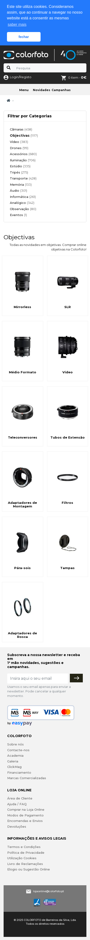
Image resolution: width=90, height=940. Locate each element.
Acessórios (23, 154)
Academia (15, 755)
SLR (67, 307)
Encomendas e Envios (25, 821)
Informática (23, 197)
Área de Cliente (19, 798)
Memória (21, 184)
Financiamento (19, 772)
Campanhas (61, 90)
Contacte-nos (18, 750)
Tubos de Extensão (67, 437)
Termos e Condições (24, 847)
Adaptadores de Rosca (22, 635)
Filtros (67, 503)
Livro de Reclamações (25, 864)
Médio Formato (22, 372)
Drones (19, 148)
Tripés (19, 172)
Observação (23, 209)
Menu (24, 90)
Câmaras (21, 129)
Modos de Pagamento (25, 815)
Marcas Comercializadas (26, 778)
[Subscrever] (76, 678)
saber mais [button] (17, 24)
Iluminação (23, 160)
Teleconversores (22, 437)
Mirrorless (22, 307)
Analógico (22, 203)
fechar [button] (23, 37)
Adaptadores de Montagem (22, 504)
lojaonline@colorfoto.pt (48, 891)
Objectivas (24, 135)
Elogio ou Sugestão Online (28, 869)
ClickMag (14, 767)
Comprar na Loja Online (25, 809)
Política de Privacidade (25, 852)
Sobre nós (15, 744)
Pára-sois (22, 568)
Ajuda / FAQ (17, 804)
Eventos (18, 215)
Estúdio (20, 166)
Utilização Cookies (21, 858)
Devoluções (16, 826)
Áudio (18, 190)
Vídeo (19, 142)
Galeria (12, 761)
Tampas (67, 568)
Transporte (23, 178)
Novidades (41, 90)
